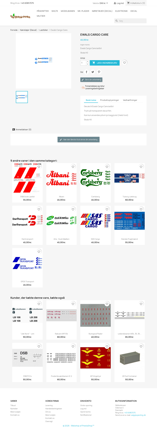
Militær (41, 16)
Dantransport (27, 239)
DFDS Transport (27, 281)
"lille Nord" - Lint (27, 334)
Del (86, 71)
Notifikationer (86, 415)
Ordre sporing (86, 405)
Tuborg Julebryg (130, 196)
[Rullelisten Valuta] (104, 3)
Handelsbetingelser (53, 408)
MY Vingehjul (95, 376)
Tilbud (13, 405)
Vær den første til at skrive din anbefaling (78, 139)
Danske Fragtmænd (129, 239)
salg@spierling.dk (138, 415)
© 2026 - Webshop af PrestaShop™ (78, 425)
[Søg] (130, 20)
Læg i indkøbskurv (104, 62)
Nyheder (14, 408)
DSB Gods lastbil (27, 196)
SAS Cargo (95, 239)
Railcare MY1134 (61, 334)
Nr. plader (83, 11)
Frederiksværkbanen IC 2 (61, 376)
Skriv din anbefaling (91, 79)
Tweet (92, 71)
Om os (48, 412)
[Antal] (83, 63)
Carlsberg (95, 196)
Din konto (85, 401)
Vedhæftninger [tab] (130, 100)
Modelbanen (68, 11)
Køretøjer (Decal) (102, 11)
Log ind (83, 408)
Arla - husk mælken (61, 239)
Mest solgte (15, 412)
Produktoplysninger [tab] (109, 100)
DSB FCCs (27, 376)
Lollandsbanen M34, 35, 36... (129, 334)
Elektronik (121, 11)
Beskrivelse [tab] (91, 100)
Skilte (55, 11)
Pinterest (99, 71)
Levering (49, 405)
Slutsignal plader (96, 334)
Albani (61, 196)
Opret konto (85, 412)
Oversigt (49, 421)
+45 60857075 (27, 3)
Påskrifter (43, 11)
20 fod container (129, 376)
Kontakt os (15, 415)
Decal (134, 11)
